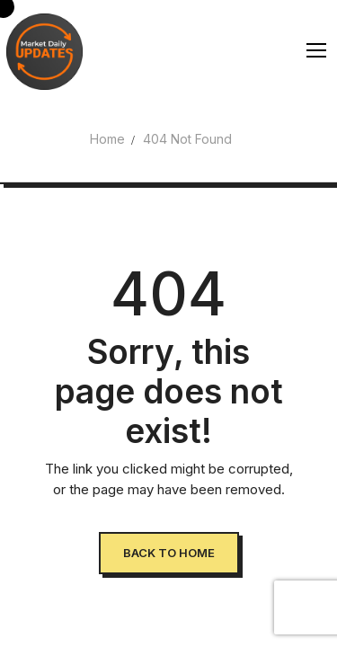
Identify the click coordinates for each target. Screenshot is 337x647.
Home (107, 138)
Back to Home (169, 552)
